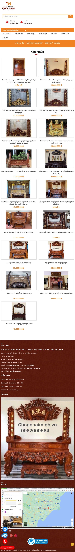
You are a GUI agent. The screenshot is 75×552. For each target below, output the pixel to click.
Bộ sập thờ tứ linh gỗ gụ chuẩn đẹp (18, 263)
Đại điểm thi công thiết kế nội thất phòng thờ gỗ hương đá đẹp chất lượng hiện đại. (19, 81)
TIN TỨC (54, 33)
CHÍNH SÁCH (65, 33)
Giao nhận (31, 33)
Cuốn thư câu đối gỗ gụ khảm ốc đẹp (19, 293)
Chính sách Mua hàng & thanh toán (12, 379)
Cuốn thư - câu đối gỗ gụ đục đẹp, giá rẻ (19, 324)
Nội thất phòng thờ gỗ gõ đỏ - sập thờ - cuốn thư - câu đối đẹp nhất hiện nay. (18, 203)
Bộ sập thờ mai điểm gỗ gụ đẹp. (56, 263)
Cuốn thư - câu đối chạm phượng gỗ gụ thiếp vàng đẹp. (56, 111)
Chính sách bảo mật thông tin (10, 390)
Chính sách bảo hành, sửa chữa (11, 386)
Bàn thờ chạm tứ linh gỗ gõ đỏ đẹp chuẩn (18, 232)
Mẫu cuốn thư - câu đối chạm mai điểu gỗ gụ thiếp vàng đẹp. (56, 172)
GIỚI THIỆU (43, 33)
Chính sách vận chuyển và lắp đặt (12, 383)
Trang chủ (7, 33)
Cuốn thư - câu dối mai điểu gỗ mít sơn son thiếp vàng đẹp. (19, 111)
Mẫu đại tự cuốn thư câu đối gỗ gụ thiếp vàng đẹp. (18, 171)
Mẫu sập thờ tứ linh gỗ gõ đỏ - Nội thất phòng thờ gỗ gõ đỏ (56, 203)
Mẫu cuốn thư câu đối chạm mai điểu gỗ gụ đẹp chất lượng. (56, 81)
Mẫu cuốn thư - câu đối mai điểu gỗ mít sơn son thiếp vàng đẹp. (56, 142)
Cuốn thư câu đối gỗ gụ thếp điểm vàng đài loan (56, 293)
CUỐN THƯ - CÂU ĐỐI (52, 43)
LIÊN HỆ (5, 37)
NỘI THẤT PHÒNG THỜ (34, 43)
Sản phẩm (19, 33)
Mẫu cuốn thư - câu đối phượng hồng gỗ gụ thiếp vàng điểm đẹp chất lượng (19, 142)
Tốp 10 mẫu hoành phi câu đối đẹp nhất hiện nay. (56, 232)
